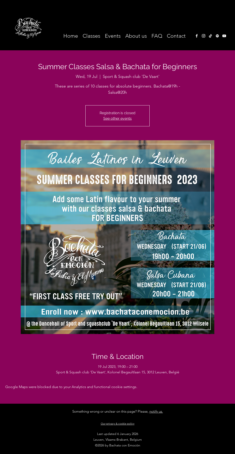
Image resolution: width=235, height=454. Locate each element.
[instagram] (203, 36)
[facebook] (196, 36)
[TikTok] (210, 36)
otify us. (157, 411)
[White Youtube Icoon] (224, 36)
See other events (117, 118)
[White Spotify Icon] (217, 36)
